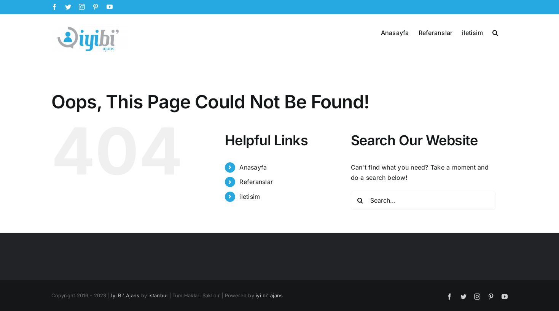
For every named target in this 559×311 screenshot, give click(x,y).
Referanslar (256, 182)
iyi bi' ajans (269, 295)
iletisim (249, 196)
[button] (495, 32)
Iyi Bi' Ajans (125, 295)
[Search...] (423, 200)
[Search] (360, 200)
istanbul (157, 295)
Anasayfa (253, 167)
